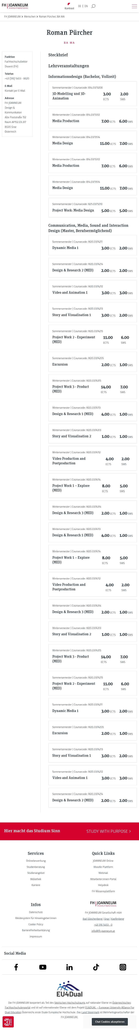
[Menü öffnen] (134, 6)
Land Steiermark (90, 1012)
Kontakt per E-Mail (15, 90)
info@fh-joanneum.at (103, 931)
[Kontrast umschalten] (69, 6)
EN (86, 6)
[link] (35, 860)
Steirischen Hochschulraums (69, 1002)
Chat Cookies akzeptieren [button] (109, 1021)
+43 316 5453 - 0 (103, 925)
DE (79, 6)
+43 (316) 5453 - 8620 (17, 78)
